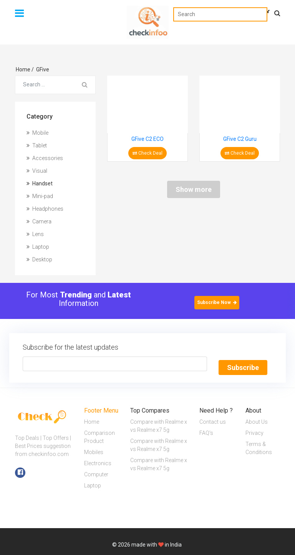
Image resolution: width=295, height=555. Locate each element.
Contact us (212, 418)
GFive (42, 69)
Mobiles (93, 449)
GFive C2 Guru (240, 139)
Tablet (37, 145)
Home (25, 69)
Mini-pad (40, 196)
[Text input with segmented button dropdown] (115, 364)
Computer (96, 471)
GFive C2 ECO (147, 139)
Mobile (37, 133)
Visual (37, 171)
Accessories (45, 158)
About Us (256, 418)
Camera (39, 221)
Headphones (45, 209)
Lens (35, 234)
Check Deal (147, 153)
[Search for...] (45, 85)
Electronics (97, 460)
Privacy (254, 429)
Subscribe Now (217, 302)
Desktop (39, 259)
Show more (194, 189)
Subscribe (243, 364)
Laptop (38, 247)
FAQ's (206, 429)
